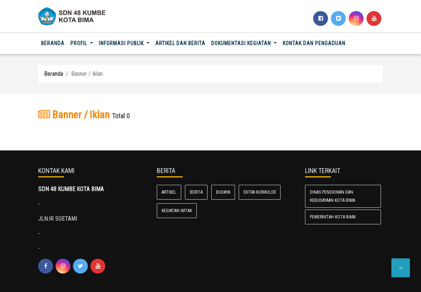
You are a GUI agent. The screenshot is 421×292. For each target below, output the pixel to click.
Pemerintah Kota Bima (332, 217)
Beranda (54, 42)
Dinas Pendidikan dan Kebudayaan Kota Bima (332, 196)
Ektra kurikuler (259, 192)
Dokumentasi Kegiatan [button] (241, 43)
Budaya (223, 192)
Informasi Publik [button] (122, 43)
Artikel (169, 192)
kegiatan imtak (177, 210)
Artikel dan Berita (180, 43)
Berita (196, 192)
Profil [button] (79, 43)
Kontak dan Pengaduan (314, 43)
